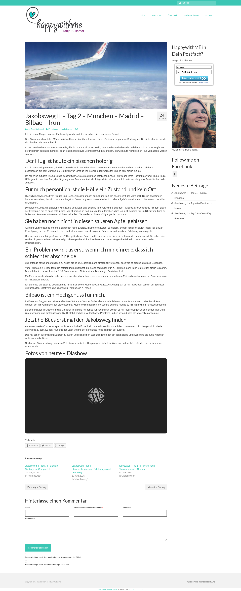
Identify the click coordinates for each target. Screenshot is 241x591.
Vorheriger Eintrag (36, 487)
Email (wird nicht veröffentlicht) (88, 508)
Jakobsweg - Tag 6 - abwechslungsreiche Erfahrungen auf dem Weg (91, 469)
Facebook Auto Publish (108, 589)
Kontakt (209, 15)
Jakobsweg (67, 129)
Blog (143, 15)
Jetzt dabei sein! (191, 78)
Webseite (127, 508)
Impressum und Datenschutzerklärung (201, 582)
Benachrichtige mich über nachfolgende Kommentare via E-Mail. (53, 557)
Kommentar (30, 519)
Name (28, 508)
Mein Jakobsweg (191, 15)
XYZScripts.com (136, 589)
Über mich (172, 15)
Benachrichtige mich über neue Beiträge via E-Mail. (47, 565)
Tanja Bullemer (37, 129)
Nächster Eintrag (156, 487)
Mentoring (156, 15)
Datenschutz (203, 82)
